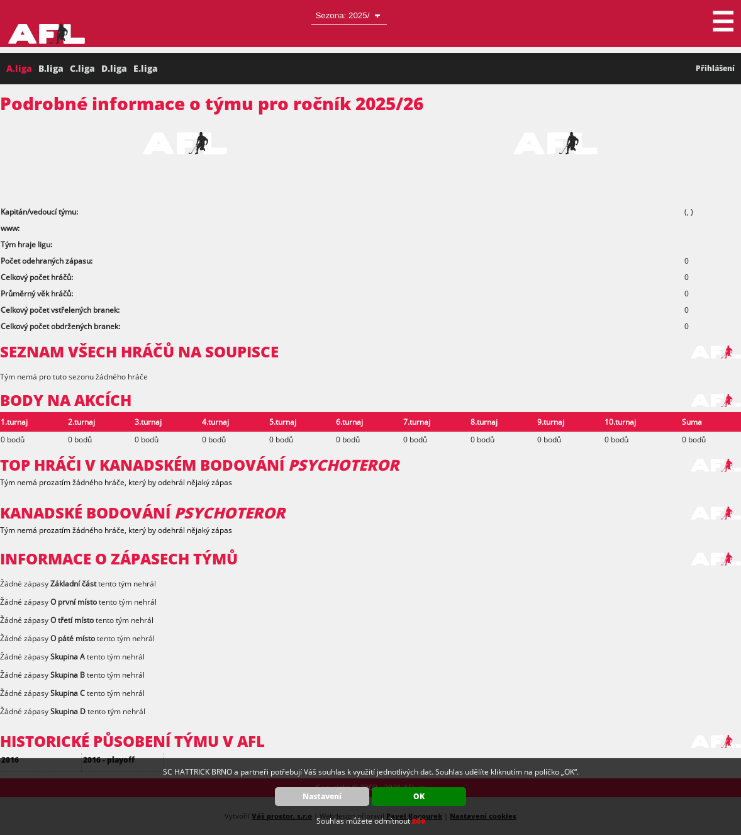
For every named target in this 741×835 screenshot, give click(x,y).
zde (418, 820)
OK (419, 796)
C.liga (82, 68)
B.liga (51, 68)
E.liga (145, 68)
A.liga (19, 68)
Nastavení (322, 796)
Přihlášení (715, 68)
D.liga (114, 68)
